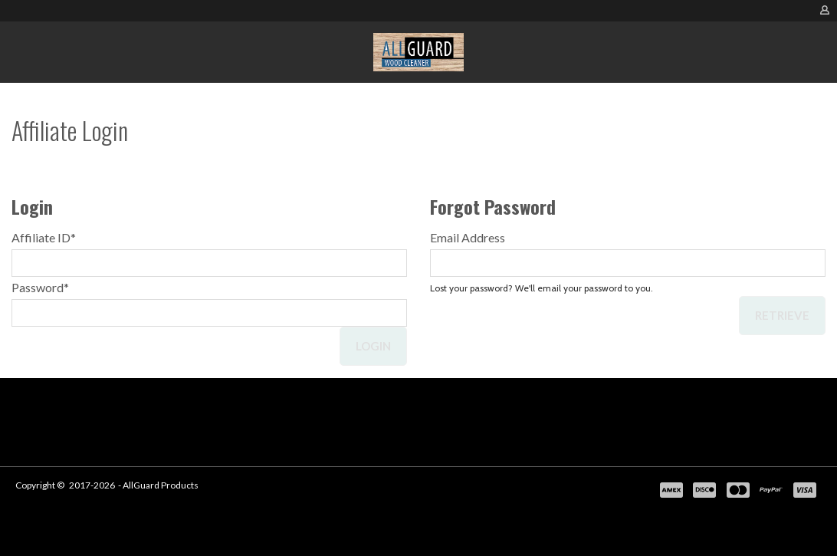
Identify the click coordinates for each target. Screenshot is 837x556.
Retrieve (782, 315)
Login (373, 346)
